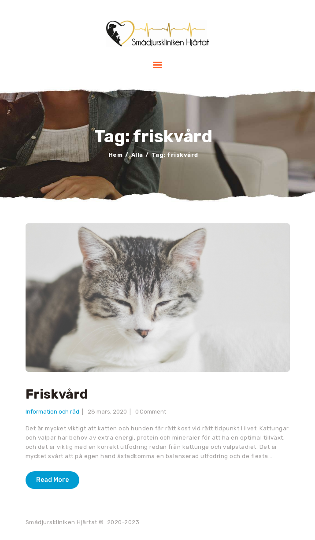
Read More (52, 480)
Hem (115, 155)
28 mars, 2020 (107, 411)
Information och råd (52, 411)
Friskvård (57, 394)
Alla (137, 155)
